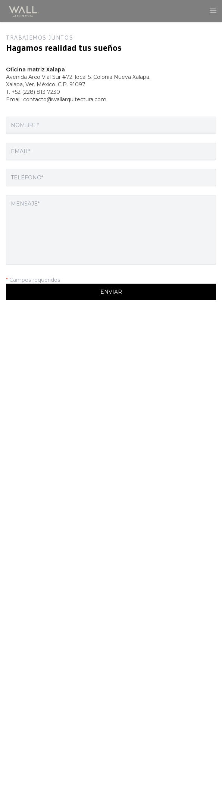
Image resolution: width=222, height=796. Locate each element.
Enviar (111, 292)
